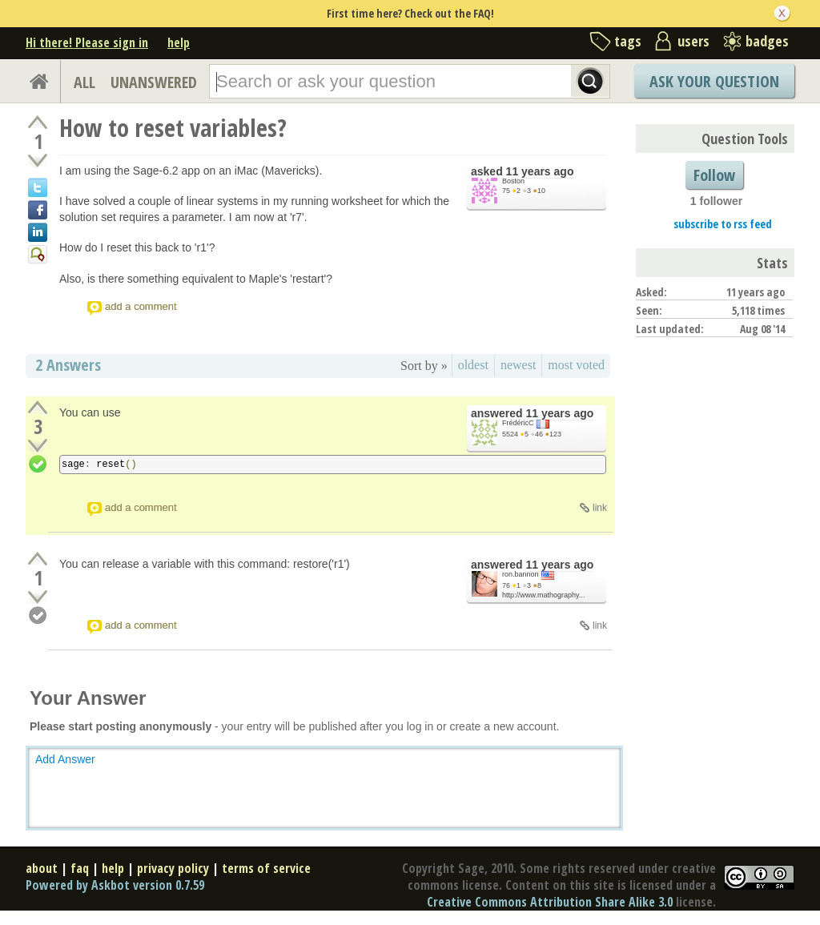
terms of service (266, 868)
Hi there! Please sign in (87, 42)
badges (767, 40)
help (178, 42)
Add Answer (65, 759)
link (600, 507)
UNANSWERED (154, 82)
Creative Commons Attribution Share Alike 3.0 (550, 902)
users (693, 40)
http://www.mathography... (543, 595)
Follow (714, 175)
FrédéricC (518, 423)
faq (79, 868)
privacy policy (173, 868)
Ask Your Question (714, 81)
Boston (513, 181)
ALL (84, 82)
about (42, 868)
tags (627, 40)
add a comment (141, 306)
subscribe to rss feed (722, 223)
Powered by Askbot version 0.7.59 (115, 885)
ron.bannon (520, 574)
